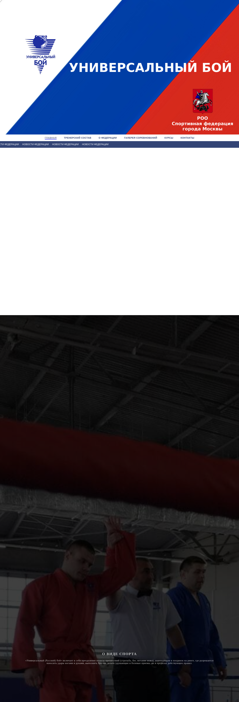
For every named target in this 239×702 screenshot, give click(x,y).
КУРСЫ (168, 137)
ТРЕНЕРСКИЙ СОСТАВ (77, 137)
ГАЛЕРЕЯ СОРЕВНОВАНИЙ (140, 137)
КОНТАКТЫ (187, 137)
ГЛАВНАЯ (51, 137)
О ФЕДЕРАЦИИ (108, 137)
